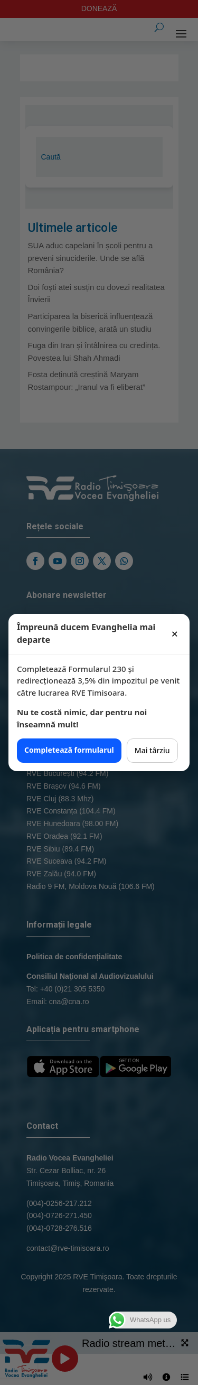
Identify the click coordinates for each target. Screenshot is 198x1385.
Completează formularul (69, 750)
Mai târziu (152, 750)
